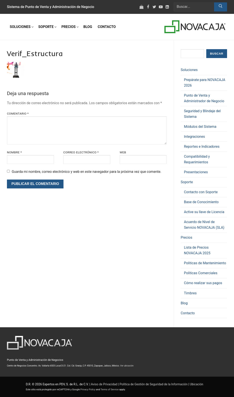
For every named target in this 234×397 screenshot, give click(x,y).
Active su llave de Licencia (204, 212)
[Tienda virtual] (141, 7)
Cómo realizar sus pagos (203, 283)
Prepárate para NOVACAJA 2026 (204, 83)
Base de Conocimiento (201, 202)
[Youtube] (160, 7)
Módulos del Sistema (200, 127)
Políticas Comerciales (200, 273)
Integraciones (194, 136)
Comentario (18, 113)
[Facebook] (148, 7)
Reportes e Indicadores (201, 146)
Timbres (190, 293)
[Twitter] (154, 7)
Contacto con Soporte (201, 192)
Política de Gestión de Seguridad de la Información (154, 384)
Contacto (188, 313)
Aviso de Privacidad (104, 384)
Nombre (14, 152)
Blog (184, 303)
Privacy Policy (87, 389)
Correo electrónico (81, 152)
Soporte (187, 182)
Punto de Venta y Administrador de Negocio (204, 98)
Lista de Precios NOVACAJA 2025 (197, 250)
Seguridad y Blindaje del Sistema (202, 114)
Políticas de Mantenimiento (205, 263)
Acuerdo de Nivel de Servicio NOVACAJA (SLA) (204, 225)
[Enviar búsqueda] (220, 6)
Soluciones (189, 70)
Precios (187, 237)
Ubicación (196, 384)
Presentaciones (196, 172)
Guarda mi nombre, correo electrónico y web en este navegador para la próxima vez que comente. (86, 172)
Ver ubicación (127, 365)
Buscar (216, 53)
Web (123, 152)
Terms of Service (110, 389)
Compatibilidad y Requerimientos (197, 159)
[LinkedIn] (167, 7)
